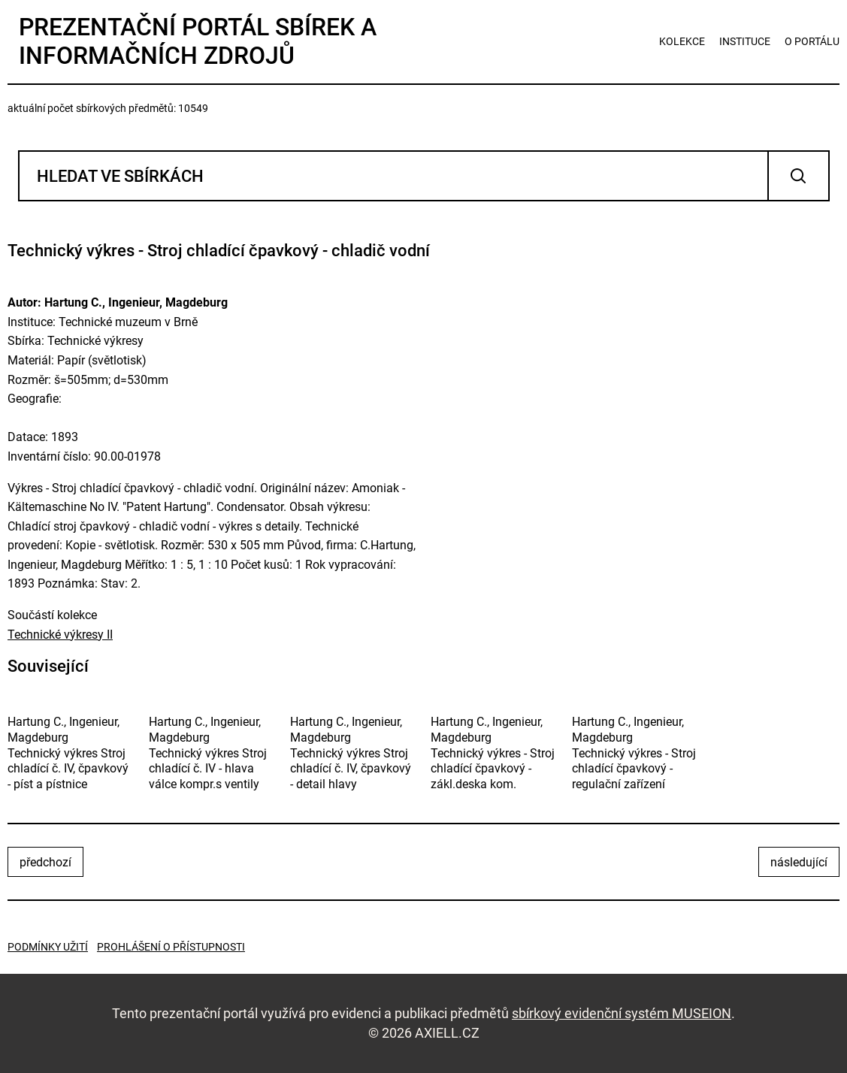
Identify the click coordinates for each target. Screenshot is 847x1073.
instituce (744, 41)
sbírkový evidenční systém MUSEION (621, 1013)
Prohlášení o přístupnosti (171, 947)
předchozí (45, 862)
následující (798, 862)
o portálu (812, 41)
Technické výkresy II (60, 634)
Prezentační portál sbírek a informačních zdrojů (198, 41)
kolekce (682, 41)
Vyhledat (798, 175)
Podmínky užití (48, 947)
